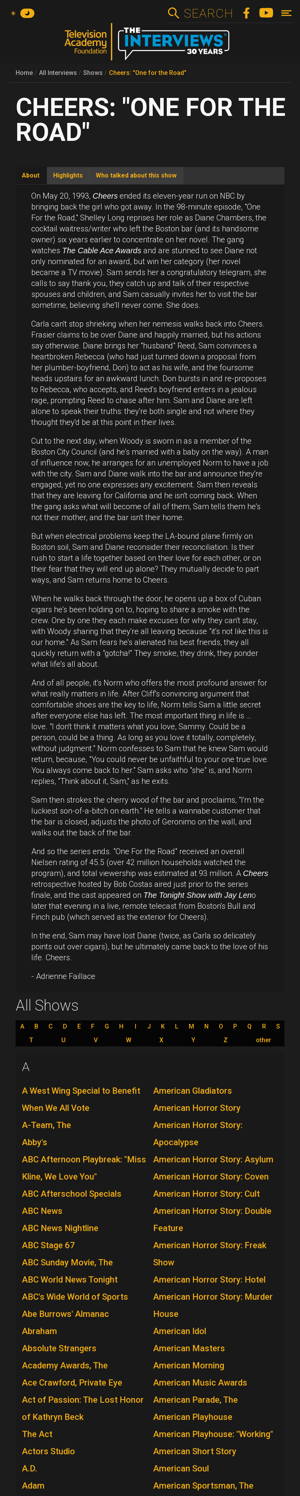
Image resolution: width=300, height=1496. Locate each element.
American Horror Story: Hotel (209, 1280)
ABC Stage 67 (48, 1245)
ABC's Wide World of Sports (75, 1297)
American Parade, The (195, 1400)
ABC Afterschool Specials (71, 1194)
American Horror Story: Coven (211, 1177)
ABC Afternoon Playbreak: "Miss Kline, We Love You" (84, 1168)
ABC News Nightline (60, 1228)
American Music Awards (200, 1383)
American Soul (181, 1468)
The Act (37, 1434)
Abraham (39, 1331)
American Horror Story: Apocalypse (198, 1133)
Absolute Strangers (59, 1348)
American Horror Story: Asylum (213, 1159)
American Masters (189, 1348)
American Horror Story (197, 1108)
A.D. (29, 1468)
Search (208, 13)
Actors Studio (48, 1451)
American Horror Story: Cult (206, 1194)
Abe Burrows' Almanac (65, 1314)
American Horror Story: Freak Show (209, 1253)
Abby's (34, 1142)
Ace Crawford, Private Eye (72, 1383)
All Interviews (58, 72)
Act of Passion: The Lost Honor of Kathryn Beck (83, 1408)
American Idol (179, 1331)
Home (24, 72)
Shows (93, 72)
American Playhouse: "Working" (213, 1434)
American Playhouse (192, 1417)
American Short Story (194, 1451)
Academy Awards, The (65, 1365)
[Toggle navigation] (286, 13)
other (263, 1040)
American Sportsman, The (203, 1486)
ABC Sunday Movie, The (67, 1262)
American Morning (188, 1365)
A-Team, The (46, 1125)
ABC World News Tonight (70, 1280)
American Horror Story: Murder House (213, 1305)
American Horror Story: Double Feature (212, 1219)
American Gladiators (192, 1091)
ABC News (42, 1211)
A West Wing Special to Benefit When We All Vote (81, 1099)
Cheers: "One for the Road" (147, 72)
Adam (33, 1486)
